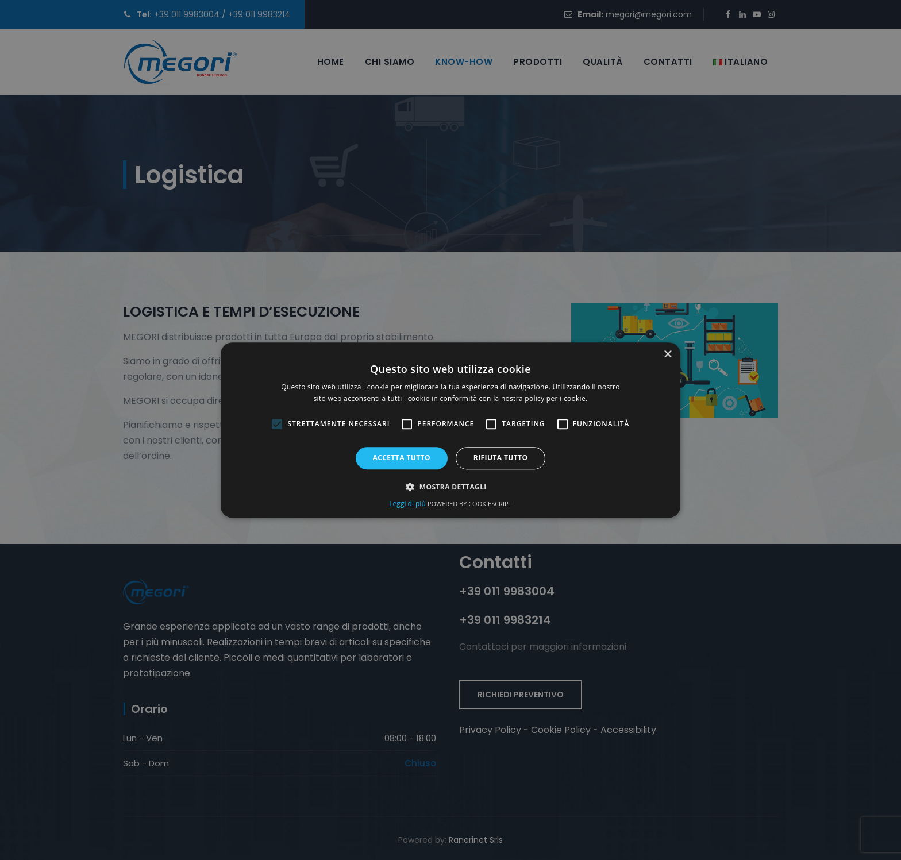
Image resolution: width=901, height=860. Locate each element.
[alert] (450, 430)
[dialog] (450, 430)
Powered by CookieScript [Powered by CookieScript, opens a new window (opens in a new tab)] (470, 503)
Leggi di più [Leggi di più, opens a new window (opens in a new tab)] (408, 503)
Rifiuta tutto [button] (500, 458)
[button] (450, 486)
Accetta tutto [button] (401, 458)
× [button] (667, 354)
